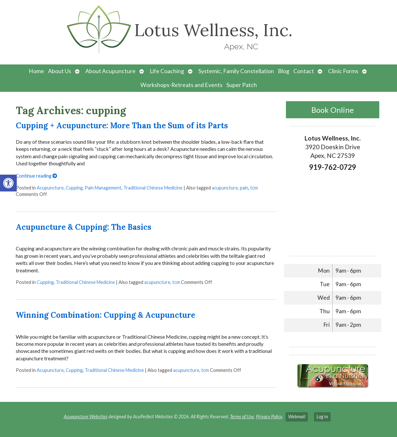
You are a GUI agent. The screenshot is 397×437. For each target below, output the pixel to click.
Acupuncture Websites (86, 416)
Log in (322, 416)
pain (244, 187)
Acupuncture (50, 187)
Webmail (296, 416)
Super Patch (241, 85)
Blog (283, 71)
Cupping (74, 187)
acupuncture (225, 187)
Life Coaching (167, 71)
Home (36, 71)
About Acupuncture (110, 71)
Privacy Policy (269, 416)
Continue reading (36, 176)
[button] (8, 183)
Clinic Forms (343, 71)
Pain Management (103, 187)
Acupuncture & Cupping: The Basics (83, 227)
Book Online (332, 109)
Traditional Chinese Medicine (153, 187)
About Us (59, 71)
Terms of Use (242, 416)
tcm (254, 187)
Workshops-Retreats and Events (181, 85)
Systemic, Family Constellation (236, 71)
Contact (303, 71)
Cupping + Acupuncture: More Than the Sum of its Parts (122, 126)
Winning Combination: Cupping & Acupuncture (105, 315)
